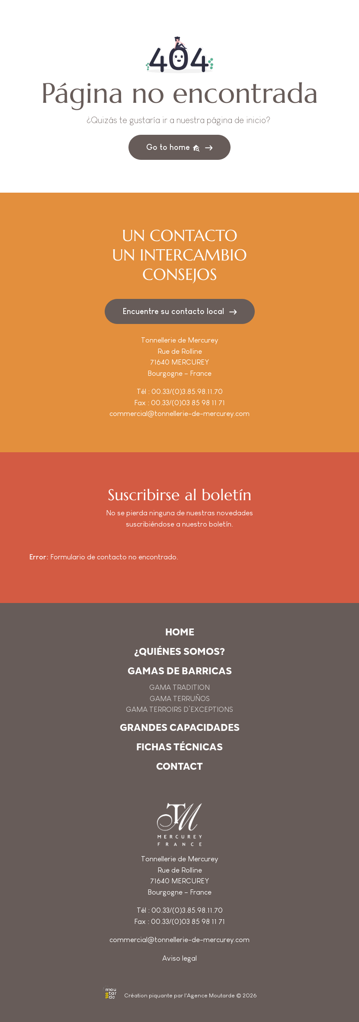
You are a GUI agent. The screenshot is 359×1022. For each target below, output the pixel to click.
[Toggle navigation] (316, 35)
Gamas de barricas (180, 671)
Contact (179, 766)
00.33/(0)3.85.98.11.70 (187, 391)
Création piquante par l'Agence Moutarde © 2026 (180, 995)
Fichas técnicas (179, 747)
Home (179, 632)
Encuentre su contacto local (173, 311)
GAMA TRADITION (179, 687)
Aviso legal (179, 958)
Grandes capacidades (180, 727)
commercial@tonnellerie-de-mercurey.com (179, 413)
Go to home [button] (173, 147)
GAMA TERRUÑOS (180, 699)
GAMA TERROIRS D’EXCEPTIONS (179, 709)
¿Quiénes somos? (179, 651)
